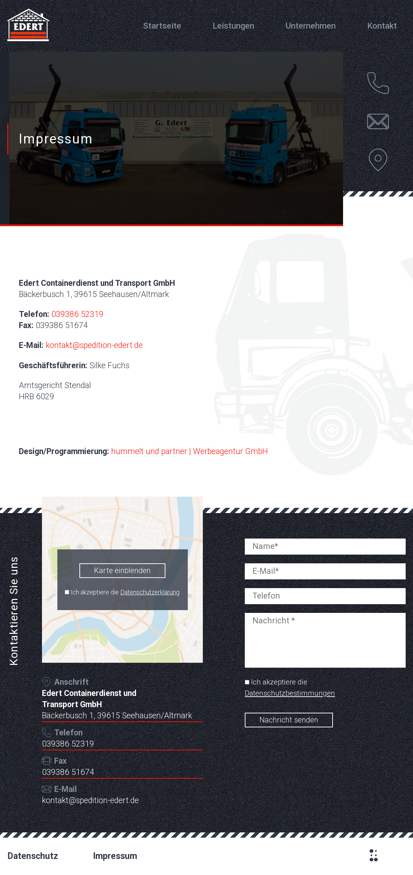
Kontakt (382, 26)
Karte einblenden (122, 570)
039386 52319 (77, 314)
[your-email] (325, 575)
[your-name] (325, 550)
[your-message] (325, 644)
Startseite (162, 26)
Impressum (115, 856)
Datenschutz (32, 856)
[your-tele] (325, 600)
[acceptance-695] (247, 682)
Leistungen (233, 26)
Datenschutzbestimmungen (290, 693)
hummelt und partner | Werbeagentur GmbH (189, 451)
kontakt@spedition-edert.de (94, 345)
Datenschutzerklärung (149, 592)
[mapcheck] (67, 592)
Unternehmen (311, 26)
